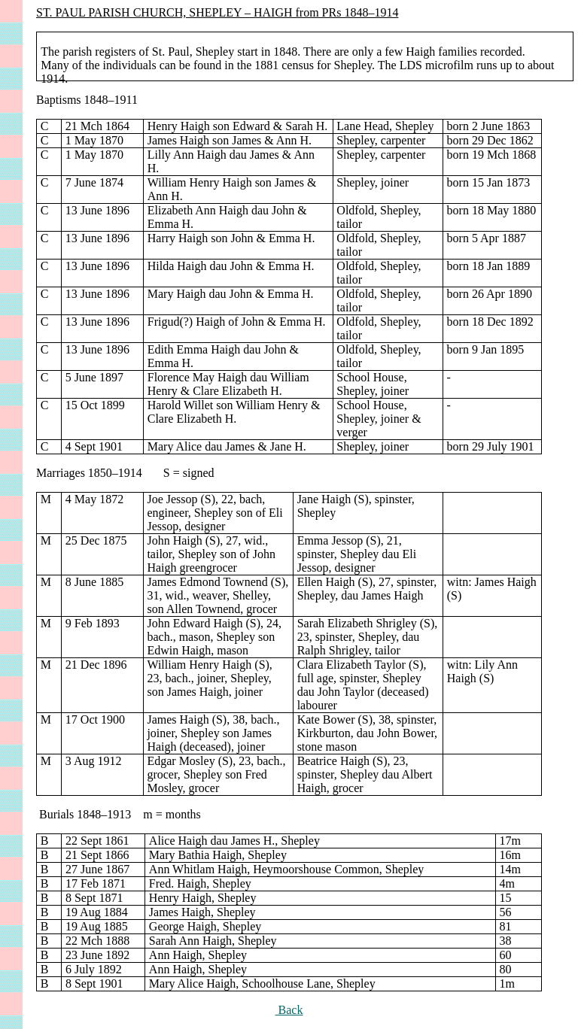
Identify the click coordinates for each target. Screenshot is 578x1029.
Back (289, 1009)
